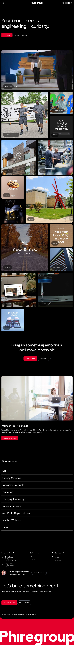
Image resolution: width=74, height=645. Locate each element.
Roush (43, 171)
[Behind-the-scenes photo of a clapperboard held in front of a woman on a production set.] (37, 70)
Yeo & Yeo (8, 267)
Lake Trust (8, 171)
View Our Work (30, 358)
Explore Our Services (10, 438)
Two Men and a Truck (11, 135)
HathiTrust (8, 304)
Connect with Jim (39, 573)
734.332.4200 (9, 603)
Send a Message (24, 603)
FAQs (31, 557)
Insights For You (43, 358)
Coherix (43, 304)
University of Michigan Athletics (11, 218)
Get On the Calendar (21, 35)
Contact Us (7, 35)
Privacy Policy (5, 615)
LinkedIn (56, 557)
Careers (32, 560)
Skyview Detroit (58, 267)
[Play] (16, 86)
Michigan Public (58, 111)
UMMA (31, 219)
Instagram (56, 561)
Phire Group (8, 86)
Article (56, 135)
